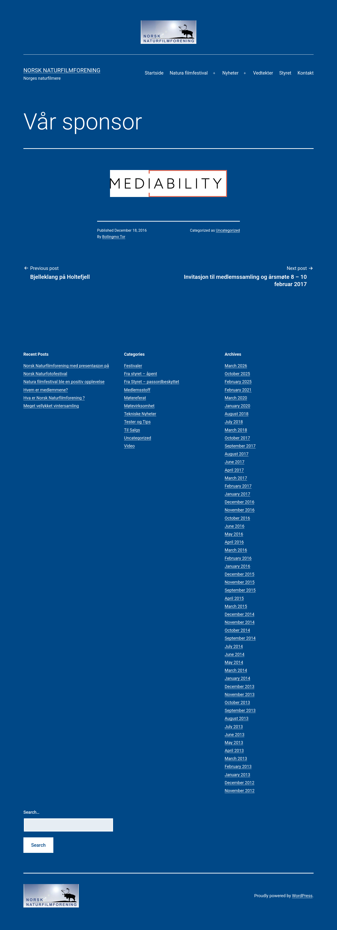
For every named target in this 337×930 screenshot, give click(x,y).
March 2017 (236, 478)
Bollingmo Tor (113, 236)
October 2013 (237, 702)
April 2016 (234, 542)
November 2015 (240, 582)
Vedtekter (263, 73)
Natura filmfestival (189, 73)
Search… (31, 812)
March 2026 (236, 365)
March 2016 (236, 550)
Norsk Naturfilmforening (61, 70)
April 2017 (234, 470)
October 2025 (237, 373)
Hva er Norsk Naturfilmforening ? (54, 397)
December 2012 (239, 782)
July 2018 (234, 421)
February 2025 (238, 381)
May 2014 (234, 662)
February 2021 (238, 389)
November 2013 (240, 694)
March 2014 (236, 670)
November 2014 (240, 622)
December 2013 (239, 686)
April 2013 (234, 750)
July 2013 (234, 726)
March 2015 (236, 606)
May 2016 (234, 534)
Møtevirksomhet (139, 405)
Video (129, 445)
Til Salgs (132, 429)
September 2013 (240, 710)
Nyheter (230, 73)
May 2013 (234, 742)
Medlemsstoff (137, 389)
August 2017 (237, 453)
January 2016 (237, 566)
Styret (285, 73)
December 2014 (239, 614)
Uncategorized (228, 230)
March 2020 (236, 397)
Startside (154, 73)
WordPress (302, 895)
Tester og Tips (137, 421)
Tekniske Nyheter (140, 413)
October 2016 (237, 518)
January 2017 (237, 493)
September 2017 (240, 445)
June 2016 (234, 526)
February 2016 (238, 558)
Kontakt (305, 73)
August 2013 (237, 718)
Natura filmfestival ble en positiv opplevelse (64, 381)
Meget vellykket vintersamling (51, 405)
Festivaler (133, 365)
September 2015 (240, 590)
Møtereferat (135, 397)
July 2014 (234, 646)
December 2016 (239, 501)
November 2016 (240, 509)
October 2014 (237, 630)
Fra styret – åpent (140, 373)
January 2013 (237, 774)
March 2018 (236, 429)
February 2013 (238, 766)
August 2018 (237, 413)
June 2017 (234, 461)
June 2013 (234, 734)
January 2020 (237, 405)
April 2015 (234, 598)
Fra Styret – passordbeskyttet (151, 381)
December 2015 (239, 574)
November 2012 (240, 790)
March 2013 (236, 758)
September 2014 (240, 638)
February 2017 (238, 486)
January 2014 (237, 678)
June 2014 (234, 654)
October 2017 (237, 437)
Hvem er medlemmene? (45, 389)
